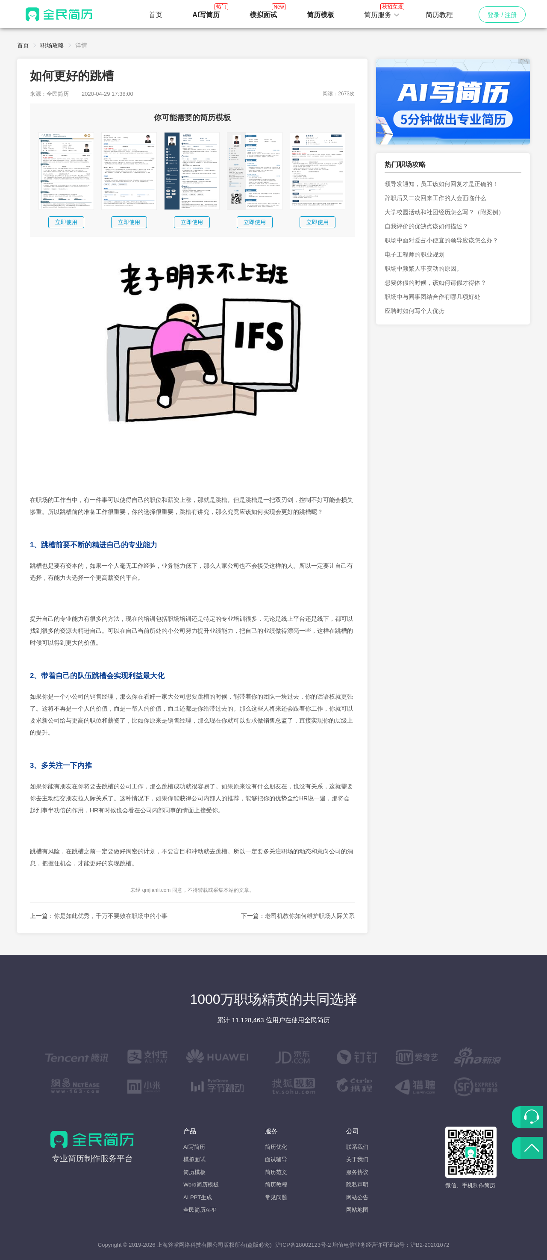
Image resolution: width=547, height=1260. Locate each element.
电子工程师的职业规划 (414, 254)
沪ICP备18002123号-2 (303, 1245)
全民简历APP (200, 1210)
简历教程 (439, 14)
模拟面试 (194, 1159)
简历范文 (276, 1172)
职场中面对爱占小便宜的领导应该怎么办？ (441, 240)
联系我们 (357, 1147)
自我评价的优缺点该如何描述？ (426, 226)
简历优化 (276, 1147)
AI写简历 (194, 1147)
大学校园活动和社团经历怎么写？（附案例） (444, 212)
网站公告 (357, 1197)
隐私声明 (357, 1184)
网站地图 (357, 1210)
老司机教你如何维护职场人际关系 (310, 915)
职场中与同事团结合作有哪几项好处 (432, 296)
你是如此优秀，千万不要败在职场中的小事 (111, 915)
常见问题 (276, 1197)
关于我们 (357, 1159)
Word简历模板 (201, 1184)
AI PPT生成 (197, 1197)
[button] (382, 15)
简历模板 (194, 1172)
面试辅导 (276, 1159)
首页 (155, 14)
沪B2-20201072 (429, 1245)
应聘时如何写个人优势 (414, 310)
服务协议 (357, 1172)
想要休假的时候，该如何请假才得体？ (435, 282)
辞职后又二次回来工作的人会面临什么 (435, 198)
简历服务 (382, 12)
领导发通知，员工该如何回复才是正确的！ (441, 183)
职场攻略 (52, 45)
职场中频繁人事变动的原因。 (423, 268)
